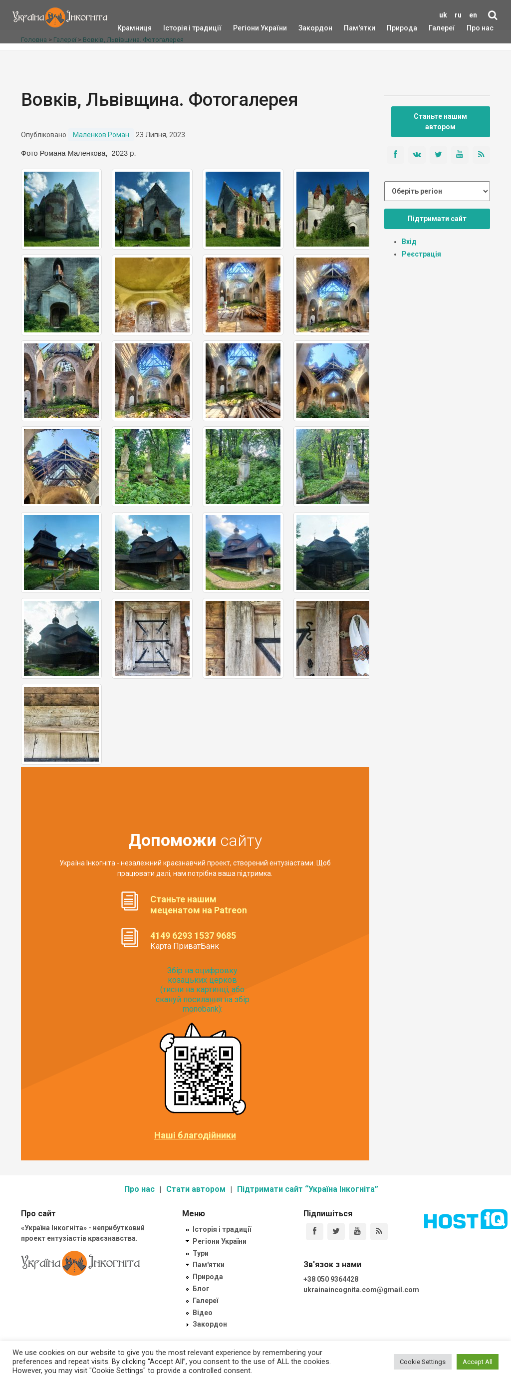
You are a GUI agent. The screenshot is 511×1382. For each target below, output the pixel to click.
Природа (394, 28)
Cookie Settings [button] (423, 1362)
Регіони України (246, 28)
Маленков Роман (101, 135)
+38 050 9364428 (330, 1279)
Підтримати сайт (437, 219)
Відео (203, 1313)
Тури (201, 1253)
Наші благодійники (195, 1135)
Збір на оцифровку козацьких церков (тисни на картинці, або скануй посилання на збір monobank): (203, 990)
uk (443, 15)
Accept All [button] (478, 1362)
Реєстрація (421, 254)
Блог (201, 1289)
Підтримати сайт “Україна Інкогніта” (307, 1189)
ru (458, 15)
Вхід (409, 242)
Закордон (306, 28)
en (473, 15)
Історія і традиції (178, 28)
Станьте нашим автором (440, 121)
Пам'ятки (352, 28)
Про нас (480, 28)
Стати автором (196, 1189)
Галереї (442, 28)
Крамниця (134, 28)
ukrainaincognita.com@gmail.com (361, 1290)
